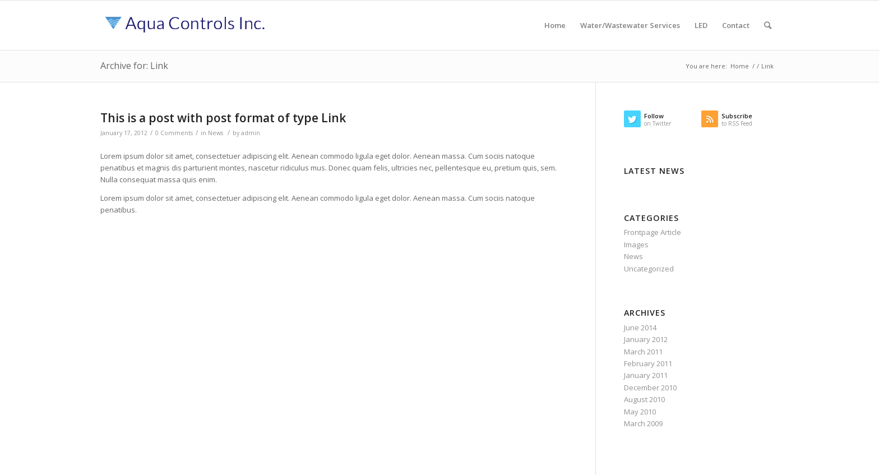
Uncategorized (649, 269)
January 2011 (646, 375)
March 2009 (643, 423)
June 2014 (640, 327)
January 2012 (646, 339)
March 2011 (643, 352)
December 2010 (650, 387)
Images (636, 244)
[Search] (768, 25)
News (215, 133)
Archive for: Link (134, 65)
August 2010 (644, 399)
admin (250, 133)
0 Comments (174, 133)
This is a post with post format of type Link (223, 118)
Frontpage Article (652, 232)
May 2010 (640, 412)
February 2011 (648, 363)
